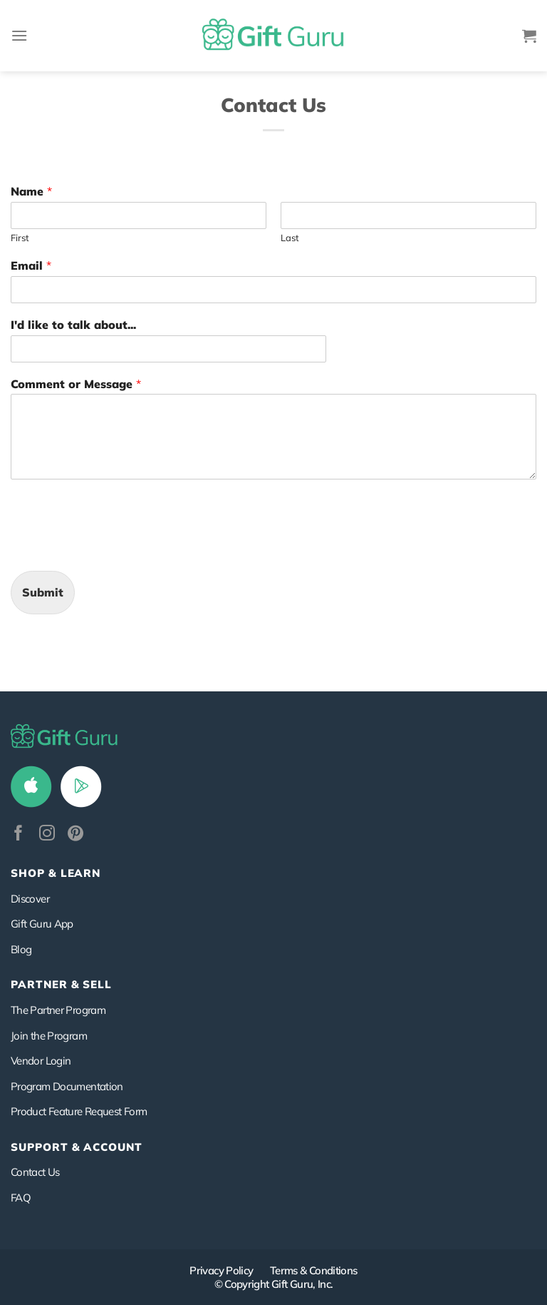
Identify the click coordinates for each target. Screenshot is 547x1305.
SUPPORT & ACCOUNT (76, 1147)
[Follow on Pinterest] (75, 834)
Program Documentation (67, 1086)
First (20, 237)
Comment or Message (76, 384)
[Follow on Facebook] (18, 834)
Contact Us (35, 1172)
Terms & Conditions (314, 1270)
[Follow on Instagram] (47, 834)
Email (31, 265)
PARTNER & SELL (61, 984)
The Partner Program (58, 1010)
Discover (30, 898)
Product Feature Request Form (79, 1111)
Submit (42, 592)
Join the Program (49, 1035)
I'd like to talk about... (73, 325)
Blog (21, 949)
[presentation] (119, 547)
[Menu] (19, 35)
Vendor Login (41, 1060)
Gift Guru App (42, 923)
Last (290, 237)
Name (31, 191)
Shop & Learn (55, 873)
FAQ (21, 1197)
